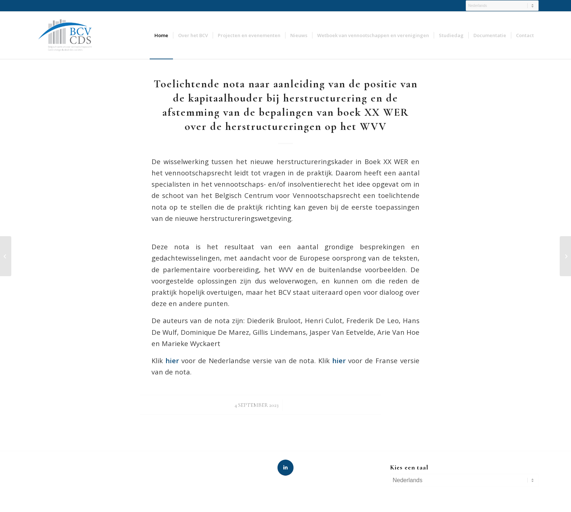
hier (339, 360)
